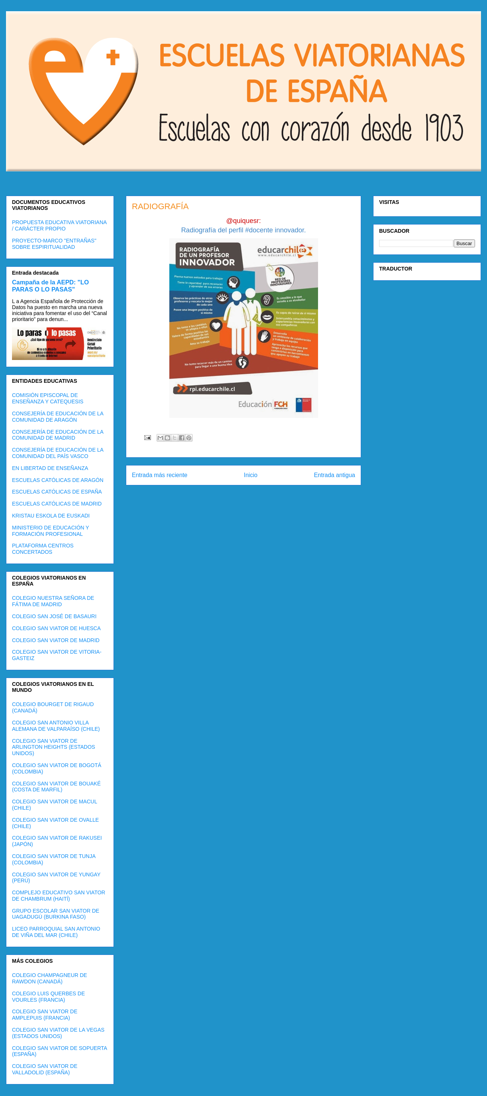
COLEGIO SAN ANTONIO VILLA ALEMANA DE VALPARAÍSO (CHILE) (56, 726)
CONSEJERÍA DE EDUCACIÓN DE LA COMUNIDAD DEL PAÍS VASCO (57, 453)
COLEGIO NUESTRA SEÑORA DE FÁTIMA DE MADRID (53, 601)
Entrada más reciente (159, 475)
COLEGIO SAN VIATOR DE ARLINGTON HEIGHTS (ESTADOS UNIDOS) (53, 747)
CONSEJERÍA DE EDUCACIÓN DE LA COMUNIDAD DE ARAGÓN (57, 416)
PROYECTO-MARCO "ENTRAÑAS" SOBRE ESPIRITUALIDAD (54, 244)
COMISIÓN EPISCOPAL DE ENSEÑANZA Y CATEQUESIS (48, 398)
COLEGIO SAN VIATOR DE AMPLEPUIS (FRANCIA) (45, 1014)
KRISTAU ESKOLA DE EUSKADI (51, 516)
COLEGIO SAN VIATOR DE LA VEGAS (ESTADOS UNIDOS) (58, 1033)
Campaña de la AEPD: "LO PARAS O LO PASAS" (50, 286)
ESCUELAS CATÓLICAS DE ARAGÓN (57, 480)
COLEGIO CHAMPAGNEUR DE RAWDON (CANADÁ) (49, 978)
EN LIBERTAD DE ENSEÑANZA (50, 468)
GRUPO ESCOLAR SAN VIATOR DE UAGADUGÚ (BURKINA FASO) (55, 914)
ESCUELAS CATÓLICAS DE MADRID (57, 504)
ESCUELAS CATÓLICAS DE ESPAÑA (57, 492)
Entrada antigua (334, 475)
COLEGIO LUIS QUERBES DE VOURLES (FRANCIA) (48, 996)
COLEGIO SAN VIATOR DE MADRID (56, 640)
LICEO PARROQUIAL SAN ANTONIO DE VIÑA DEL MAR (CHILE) (56, 932)
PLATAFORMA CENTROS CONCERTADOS (42, 549)
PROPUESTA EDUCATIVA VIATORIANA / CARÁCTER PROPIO (59, 225)
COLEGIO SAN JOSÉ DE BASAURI (54, 616)
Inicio (250, 475)
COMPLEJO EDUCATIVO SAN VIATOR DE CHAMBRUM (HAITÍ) (58, 895)
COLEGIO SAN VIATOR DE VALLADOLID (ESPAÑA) (45, 1069)
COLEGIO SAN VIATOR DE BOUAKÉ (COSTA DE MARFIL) (56, 787)
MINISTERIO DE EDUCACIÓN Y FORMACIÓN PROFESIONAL (50, 531)
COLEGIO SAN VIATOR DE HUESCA (56, 628)
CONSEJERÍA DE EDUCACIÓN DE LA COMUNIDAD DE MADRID (57, 435)
